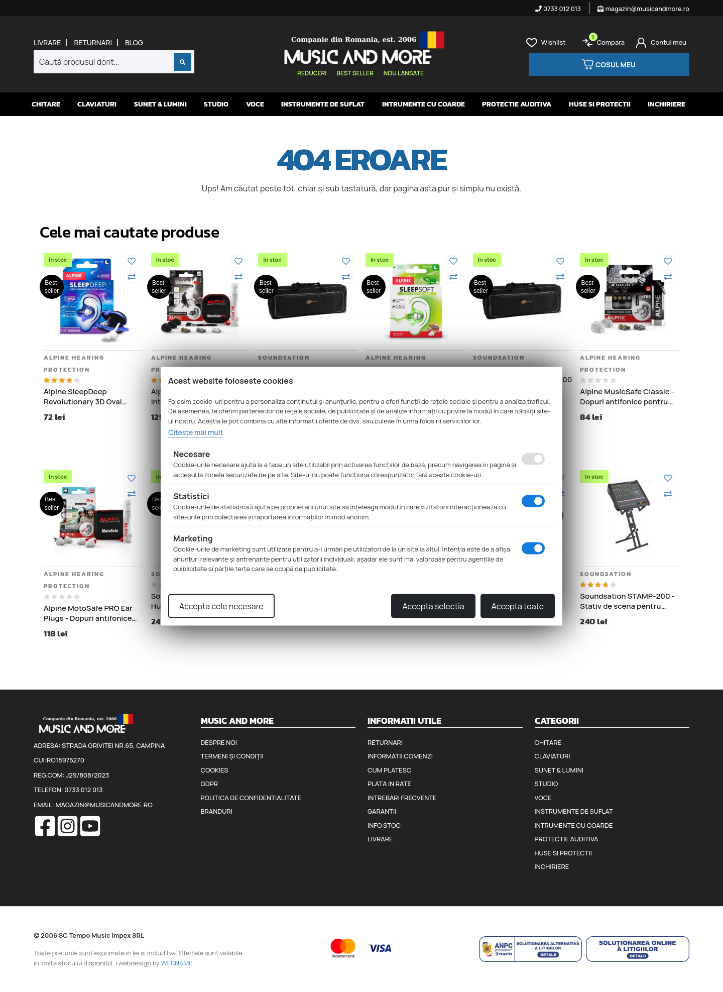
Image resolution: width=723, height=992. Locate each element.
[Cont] (661, 43)
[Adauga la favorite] (131, 261)
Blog (134, 42)
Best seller (354, 73)
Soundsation (284, 357)
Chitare (46, 104)
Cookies (214, 770)
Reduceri (311, 73)
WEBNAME (177, 962)
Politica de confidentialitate (251, 797)
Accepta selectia (433, 605)
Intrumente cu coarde (423, 104)
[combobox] (114, 61)
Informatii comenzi (400, 755)
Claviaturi (96, 104)
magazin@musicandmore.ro (643, 8)
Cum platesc (389, 770)
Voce (255, 104)
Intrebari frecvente (402, 797)
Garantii (382, 811)
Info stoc (384, 825)
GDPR (209, 783)
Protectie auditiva (516, 104)
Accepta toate (518, 605)
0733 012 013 (558, 8)
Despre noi (219, 742)
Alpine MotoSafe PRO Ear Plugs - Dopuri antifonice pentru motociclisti (88, 613)
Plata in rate (389, 783)
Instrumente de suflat (323, 104)
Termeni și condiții (232, 755)
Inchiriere (666, 104)
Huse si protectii (600, 104)
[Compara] (131, 277)
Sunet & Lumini (160, 104)
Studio (216, 104)
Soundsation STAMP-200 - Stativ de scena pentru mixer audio (627, 601)
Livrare (47, 42)
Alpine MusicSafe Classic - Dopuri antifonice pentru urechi (627, 396)
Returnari (93, 42)
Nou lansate (404, 73)
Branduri (216, 811)
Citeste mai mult (195, 432)
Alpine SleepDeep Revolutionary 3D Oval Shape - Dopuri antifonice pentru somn (89, 396)
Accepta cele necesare (221, 605)
